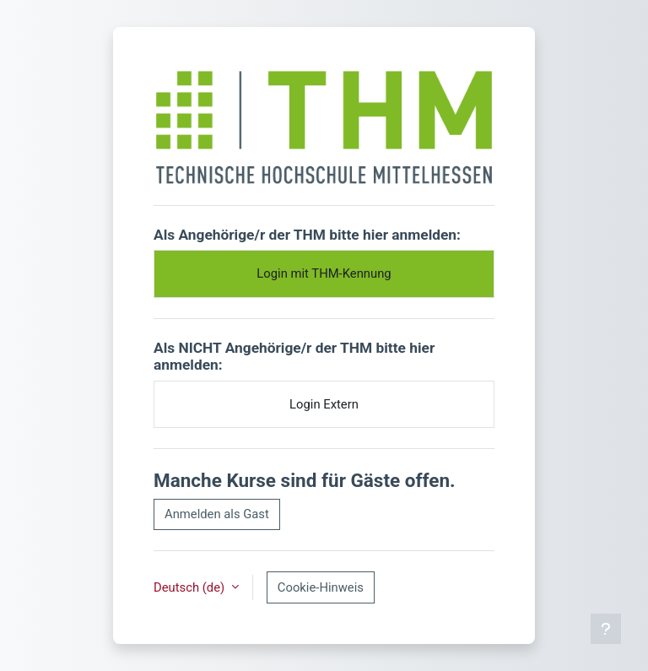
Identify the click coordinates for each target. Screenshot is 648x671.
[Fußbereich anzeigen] (606, 629)
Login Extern (324, 404)
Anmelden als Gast (217, 514)
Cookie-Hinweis (321, 587)
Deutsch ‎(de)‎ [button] (191, 587)
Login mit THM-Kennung (323, 273)
